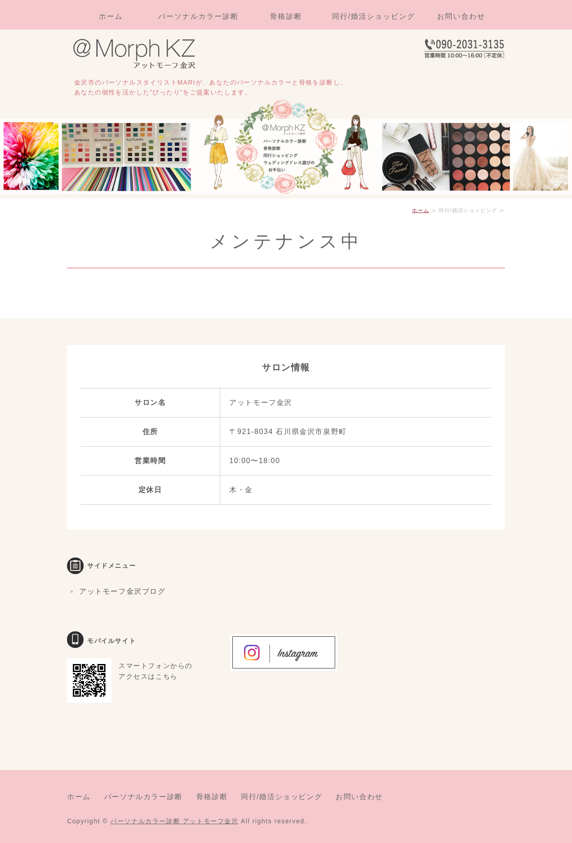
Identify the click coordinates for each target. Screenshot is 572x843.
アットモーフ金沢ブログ (122, 591)
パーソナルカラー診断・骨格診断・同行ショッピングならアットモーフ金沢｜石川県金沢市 (138, 55)
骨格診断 (286, 16)
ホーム (111, 16)
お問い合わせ (461, 16)
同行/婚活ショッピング (373, 16)
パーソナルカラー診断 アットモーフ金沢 (174, 821)
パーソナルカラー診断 (198, 16)
